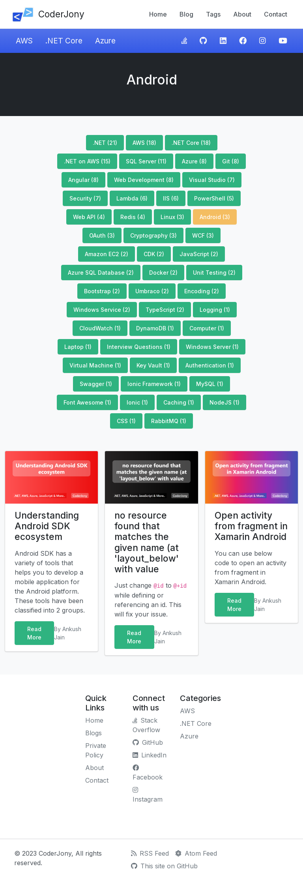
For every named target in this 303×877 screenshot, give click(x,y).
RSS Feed (150, 853)
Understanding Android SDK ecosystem (47, 526)
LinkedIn (149, 755)
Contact (275, 14)
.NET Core (63, 40)
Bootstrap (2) (102, 291)
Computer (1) (206, 328)
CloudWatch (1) (100, 328)
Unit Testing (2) (214, 272)
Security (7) (85, 198)
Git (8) (230, 161)
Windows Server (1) (212, 346)
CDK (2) (154, 254)
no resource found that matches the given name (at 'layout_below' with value (146, 542)
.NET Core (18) (191, 142)
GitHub (148, 742)
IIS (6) (171, 198)
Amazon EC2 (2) (106, 254)
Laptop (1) (78, 346)
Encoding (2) (201, 291)
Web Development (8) (144, 179)
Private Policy (95, 750)
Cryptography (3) (153, 235)
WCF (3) (203, 235)
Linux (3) (172, 217)
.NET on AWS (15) (87, 161)
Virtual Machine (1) (95, 365)
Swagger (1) (96, 383)
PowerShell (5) (214, 198)
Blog (186, 14)
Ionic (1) (137, 402)
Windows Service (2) (101, 309)
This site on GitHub (164, 866)
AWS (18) (144, 142)
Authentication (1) (209, 365)
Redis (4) (132, 217)
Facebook (148, 773)
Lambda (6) (132, 198)
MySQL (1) (209, 383)
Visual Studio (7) (212, 179)
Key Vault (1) (153, 365)
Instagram (148, 795)
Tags (213, 14)
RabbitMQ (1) (168, 421)
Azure (105, 40)
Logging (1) (215, 309)
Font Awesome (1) (87, 402)
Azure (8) (194, 161)
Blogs (93, 733)
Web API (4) (89, 217)
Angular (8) (83, 179)
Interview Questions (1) (138, 346)
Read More (34, 633)
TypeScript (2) (165, 309)
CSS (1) (126, 421)
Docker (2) (163, 272)
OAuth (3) (102, 235)
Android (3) (215, 217)
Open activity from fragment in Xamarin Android (251, 526)
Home (158, 14)
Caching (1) (178, 402)
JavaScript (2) (199, 254)
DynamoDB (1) (155, 328)
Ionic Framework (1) (154, 383)
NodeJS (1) (224, 402)
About (242, 14)
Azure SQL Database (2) (101, 272)
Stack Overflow (146, 725)
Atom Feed (196, 853)
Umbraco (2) (152, 291)
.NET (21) (105, 142)
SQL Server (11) (146, 161)
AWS (24, 40)
